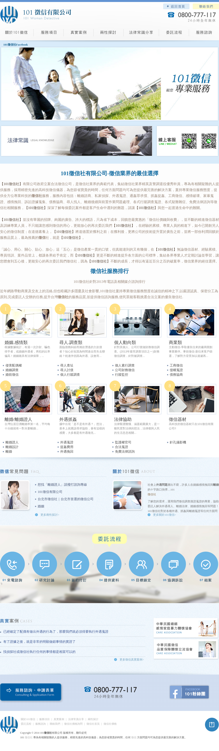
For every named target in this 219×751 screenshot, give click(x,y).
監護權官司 (123, 442)
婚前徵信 (12, 374)
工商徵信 (176, 365)
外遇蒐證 (66, 442)
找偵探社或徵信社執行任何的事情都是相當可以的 (39, 652)
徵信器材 (177, 419)
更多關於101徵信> (164, 514)
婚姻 (41, 506)
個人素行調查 (125, 365)
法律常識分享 (141, 34)
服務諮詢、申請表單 (31, 693)
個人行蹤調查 (70, 374)
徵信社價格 (110, 723)
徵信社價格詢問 (73, 723)
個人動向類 (125, 342)
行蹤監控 (121, 374)
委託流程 (174, 34)
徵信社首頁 (93, 723)
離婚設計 (12, 447)
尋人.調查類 (70, 342)
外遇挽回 (66, 451)
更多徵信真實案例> (132, 659)
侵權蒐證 (176, 370)
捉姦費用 (66, 447)
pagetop (212, 725)
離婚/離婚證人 (18, 419)
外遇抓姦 (68, 419)
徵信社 (84, 281)
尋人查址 (66, 365)
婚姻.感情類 (16, 342)
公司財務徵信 (125, 370)
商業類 (175, 342)
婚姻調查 (12, 370)
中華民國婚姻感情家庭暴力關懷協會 (186, 628)
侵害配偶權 (13, 365)
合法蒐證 (121, 447)
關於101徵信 (28, 719)
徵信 (133, 737)
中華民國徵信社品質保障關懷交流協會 (186, 649)
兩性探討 (109, 34)
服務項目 (49, 34)
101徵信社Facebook (15, 44)
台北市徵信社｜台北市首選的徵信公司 (66, 499)
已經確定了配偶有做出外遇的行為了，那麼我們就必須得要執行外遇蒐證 (55, 631)
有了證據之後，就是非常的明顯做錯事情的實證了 (39, 641)
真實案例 (79, 34)
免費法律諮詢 (125, 451)
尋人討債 (66, 370)
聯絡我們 (206, 6)
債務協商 (176, 374)
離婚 (8, 451)
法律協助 (123, 419)
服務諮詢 (204, 34)
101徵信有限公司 (50, 492)
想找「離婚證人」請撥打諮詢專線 (62, 484)
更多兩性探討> (50, 514)
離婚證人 (12, 442)
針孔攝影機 (178, 442)
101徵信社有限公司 (35, 15)
